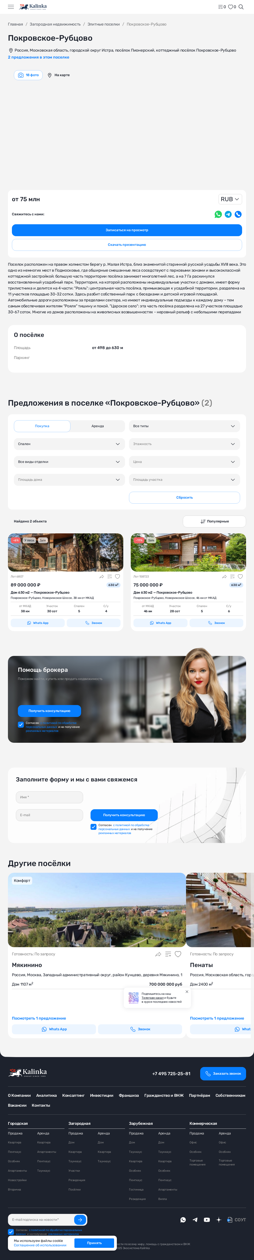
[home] (33, 7)
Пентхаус (14, 1152)
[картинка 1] (65, 552)
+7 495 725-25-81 (171, 1073)
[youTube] (207, 1220)
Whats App (37, 623)
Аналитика (46, 1095)
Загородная (79, 1123)
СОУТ (240, 1220)
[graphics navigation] (28, 75)
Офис (193, 1142)
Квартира (14, 1142)
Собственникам (230, 1095)
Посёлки (74, 1189)
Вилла (162, 1199)
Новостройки (17, 1180)
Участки (74, 1170)
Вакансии (17, 1105)
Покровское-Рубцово (26, 598)
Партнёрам (199, 1095)
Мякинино (27, 965)
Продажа (15, 1133)
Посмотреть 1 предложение (39, 1018)
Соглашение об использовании (40, 1245)
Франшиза (129, 1095)
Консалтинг (73, 1095)
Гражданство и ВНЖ (164, 1095)
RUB (227, 199)
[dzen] (219, 1220)
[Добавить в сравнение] (110, 577)
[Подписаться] (80, 1220)
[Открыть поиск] (241, 6)
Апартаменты (17, 1170)
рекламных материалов (42, 731)
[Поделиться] (102, 577)
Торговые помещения (198, 1162)
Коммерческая (203, 1123)
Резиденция (76, 1180)
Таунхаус (43, 1170)
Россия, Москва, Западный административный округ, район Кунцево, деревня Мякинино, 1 (97, 974)
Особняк (14, 1161)
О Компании (19, 1095)
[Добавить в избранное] (118, 577)
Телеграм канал (153, 998)
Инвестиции (101, 1095)
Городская (18, 1123)
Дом (71, 1142)
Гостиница (136, 1189)
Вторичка (14, 1189)
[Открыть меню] (11, 7)
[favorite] (232, 7)
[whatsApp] (183, 1220)
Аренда (43, 1133)
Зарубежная (141, 1123)
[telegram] (195, 1220)
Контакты (41, 1105)
